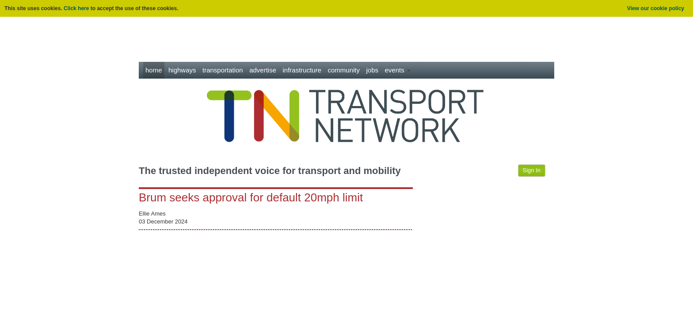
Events (397, 70)
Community (344, 70)
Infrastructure (302, 70)
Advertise (262, 70)
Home (153, 70)
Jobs (372, 70)
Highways (182, 70)
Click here (76, 8)
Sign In (532, 170)
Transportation (222, 70)
